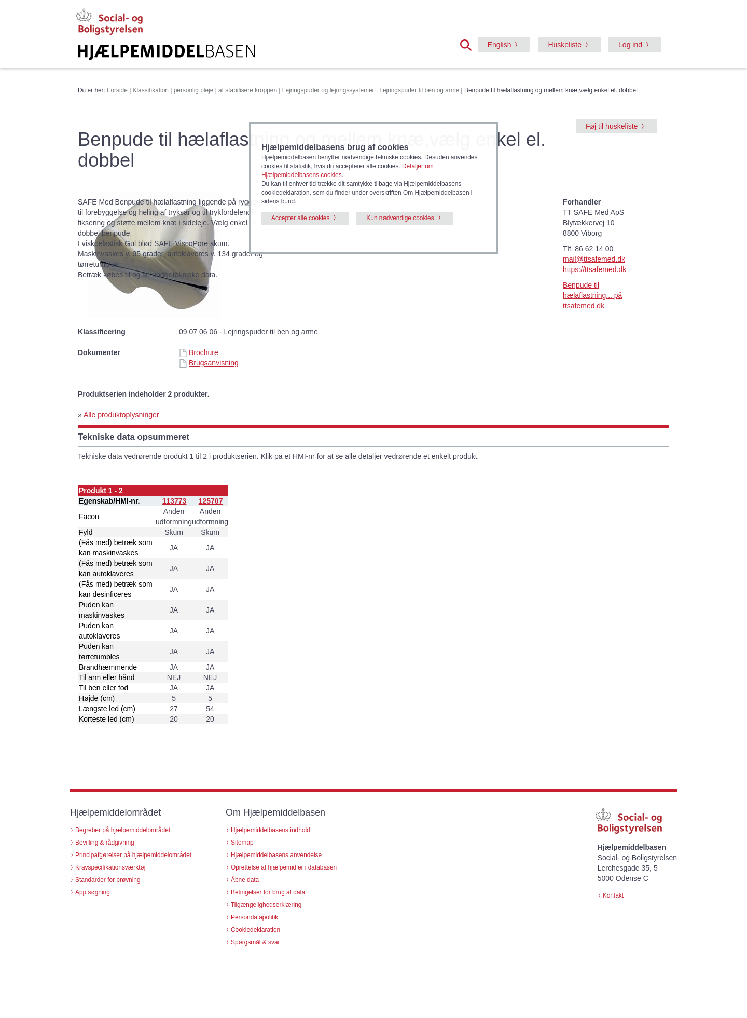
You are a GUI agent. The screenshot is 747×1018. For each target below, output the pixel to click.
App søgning (92, 892)
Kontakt (613, 895)
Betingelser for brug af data (268, 892)
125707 (211, 501)
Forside (117, 90)
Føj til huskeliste (612, 126)
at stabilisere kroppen (247, 90)
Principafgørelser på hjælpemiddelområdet (133, 855)
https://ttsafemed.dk (594, 269)
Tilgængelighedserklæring (266, 904)
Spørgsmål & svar (255, 942)
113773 (174, 501)
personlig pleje (194, 90)
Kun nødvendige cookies (400, 218)
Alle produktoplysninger (121, 415)
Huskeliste (565, 44)
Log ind (630, 44)
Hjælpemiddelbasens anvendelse (276, 855)
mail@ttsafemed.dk (594, 259)
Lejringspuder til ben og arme (419, 90)
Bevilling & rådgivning (104, 842)
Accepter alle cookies (300, 218)
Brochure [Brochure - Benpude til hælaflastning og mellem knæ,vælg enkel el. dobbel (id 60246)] (198, 352)
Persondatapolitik (254, 917)
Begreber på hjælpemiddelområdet (122, 830)
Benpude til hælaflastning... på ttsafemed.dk (592, 295)
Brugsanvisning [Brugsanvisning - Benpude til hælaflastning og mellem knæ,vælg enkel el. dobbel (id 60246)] (209, 363)
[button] (469, 44)
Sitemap (242, 842)
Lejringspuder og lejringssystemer (328, 90)
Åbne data (245, 880)
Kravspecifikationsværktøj (110, 867)
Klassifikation (151, 90)
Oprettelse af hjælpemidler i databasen (284, 867)
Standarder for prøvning (108, 880)
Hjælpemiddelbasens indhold (270, 830)
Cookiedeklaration (255, 929)
